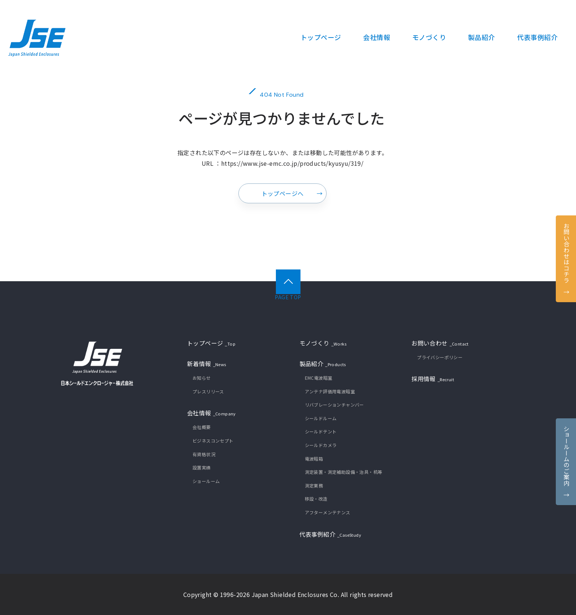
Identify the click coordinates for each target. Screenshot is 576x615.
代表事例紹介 (330, 535)
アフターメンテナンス (327, 512)
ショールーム (206, 481)
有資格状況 (203, 454)
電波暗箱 (314, 458)
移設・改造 (316, 499)
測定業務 (314, 485)
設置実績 (201, 467)
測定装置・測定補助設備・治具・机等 (343, 472)
